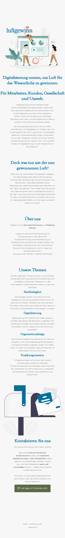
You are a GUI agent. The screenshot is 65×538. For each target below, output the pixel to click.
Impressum (32, 527)
